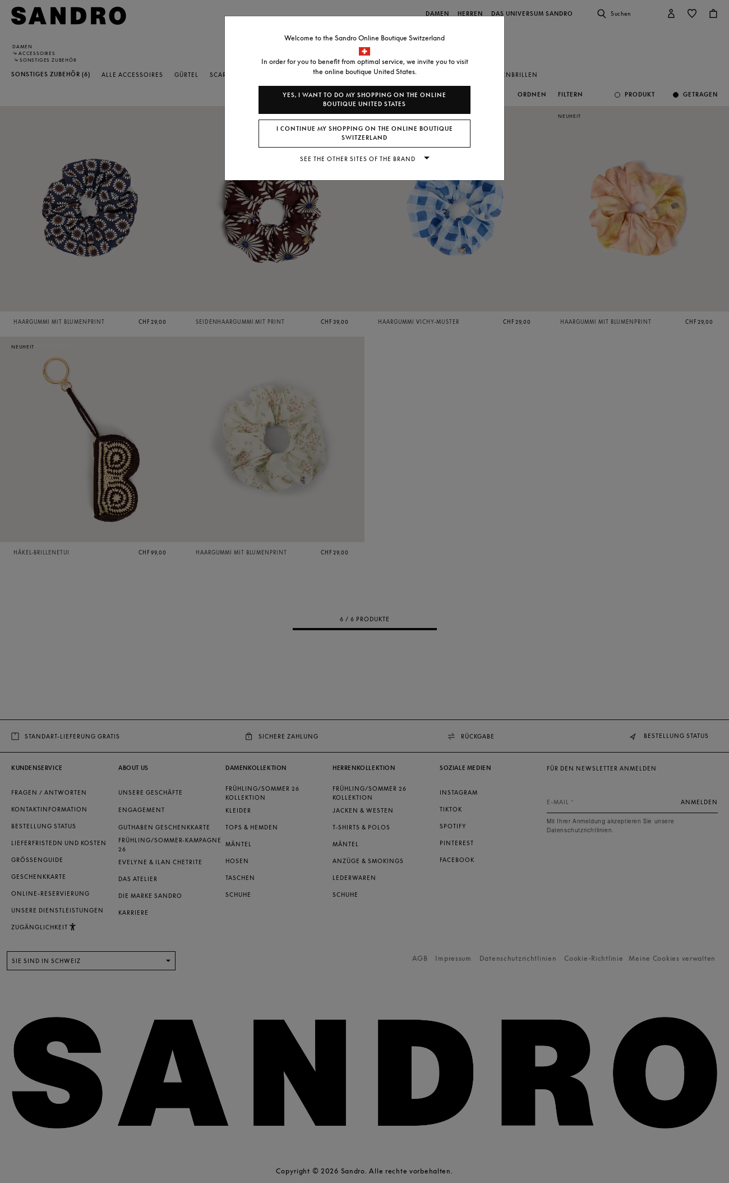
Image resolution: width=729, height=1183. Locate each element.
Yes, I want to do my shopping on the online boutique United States (364, 99)
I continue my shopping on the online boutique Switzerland (364, 133)
